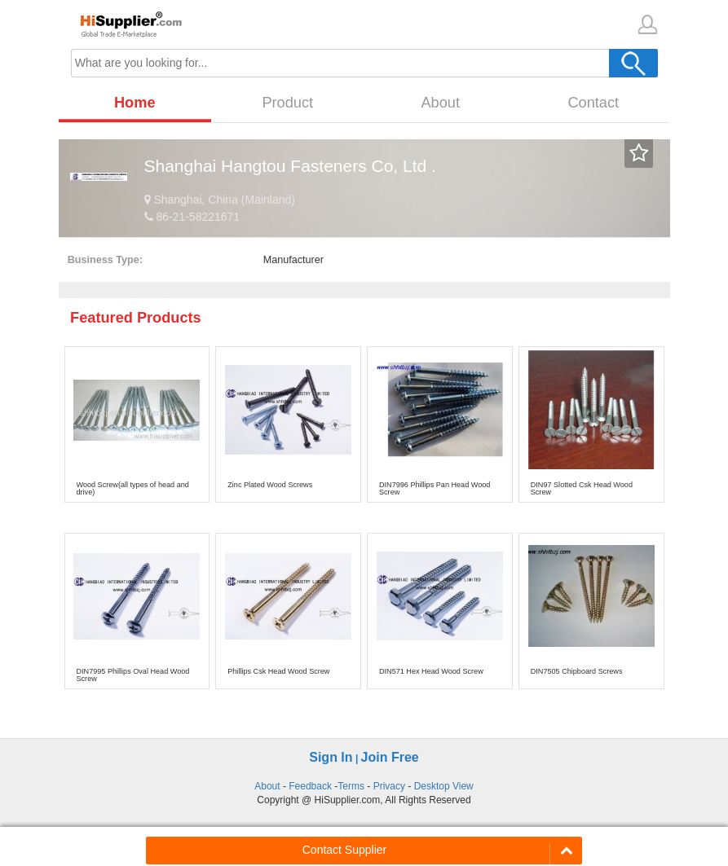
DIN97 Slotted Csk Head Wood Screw (582, 488)
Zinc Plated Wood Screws (269, 485)
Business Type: (105, 260)
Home (135, 103)
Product (287, 103)
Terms (351, 786)
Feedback (310, 786)
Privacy (389, 786)
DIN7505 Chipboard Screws (577, 671)
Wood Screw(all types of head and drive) (133, 488)
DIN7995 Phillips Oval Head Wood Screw (133, 675)
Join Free (390, 757)
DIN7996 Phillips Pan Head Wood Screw (434, 488)
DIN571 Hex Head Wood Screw (431, 671)
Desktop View (444, 786)
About (440, 103)
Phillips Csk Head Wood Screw (278, 671)
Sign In (330, 757)
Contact (593, 103)
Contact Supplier (344, 849)
